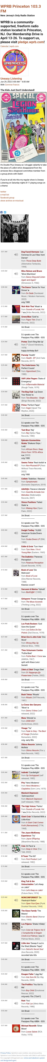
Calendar (4, 46)
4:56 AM (4, 744)
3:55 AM (4, 502)
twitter (3, 192)
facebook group (7, 198)
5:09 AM (4, 816)
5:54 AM (4, 1000)
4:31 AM (4, 650)
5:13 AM (4, 846)
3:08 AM (4, 287)
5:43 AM (4, 974)
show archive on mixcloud (11, 200)
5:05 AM (4, 793)
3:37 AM (4, 405)
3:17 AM (4, 316)
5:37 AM (4, 943)
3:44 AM (4, 440)
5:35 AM (4, 924)
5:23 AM (4, 881)
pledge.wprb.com (31, 42)
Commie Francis (12, 85)
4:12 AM (4, 589)
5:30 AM (4, 910)
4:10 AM (4, 570)
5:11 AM (4, 833)
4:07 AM (4, 556)
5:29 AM (4, 897)
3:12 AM (4, 306)
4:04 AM (4, 546)
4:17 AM (4, 598)
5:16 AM (4, 856)
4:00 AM (4, 530)
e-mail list (4, 195)
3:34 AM (4, 392)
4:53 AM (4, 728)
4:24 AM (4, 623)
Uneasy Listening (11, 78)
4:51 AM (4, 718)
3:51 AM (4, 489)
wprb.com (14, 46)
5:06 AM (4, 806)
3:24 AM (4, 342)
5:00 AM (4, 772)
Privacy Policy (5, 1053)
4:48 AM (4, 705)
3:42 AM (4, 430)
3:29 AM (4, 365)
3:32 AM (4, 378)
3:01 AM (4, 252)
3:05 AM (4, 271)
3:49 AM (4, 462)
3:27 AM (4, 355)
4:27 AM (4, 637)
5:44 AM (4, 984)
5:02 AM (4, 782)
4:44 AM (4, 694)
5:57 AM (4, 1025)
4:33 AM (4, 669)
